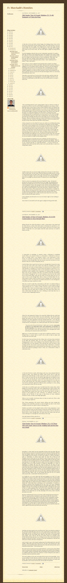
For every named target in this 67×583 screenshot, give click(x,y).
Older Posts (57, 567)
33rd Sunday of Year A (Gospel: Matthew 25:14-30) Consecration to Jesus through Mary (38, 218)
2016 (10, 84)
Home (41, 567)
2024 (10, 35)
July (11, 73)
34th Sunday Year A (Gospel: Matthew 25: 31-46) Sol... (15, 53)
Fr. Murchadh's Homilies (20, 7)
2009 (10, 96)
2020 (10, 41)
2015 (10, 86)
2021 (10, 40)
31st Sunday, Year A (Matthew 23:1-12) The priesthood (15, 66)
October (11, 68)
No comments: (38, 211)
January (11, 83)
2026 (10, 32)
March (11, 80)
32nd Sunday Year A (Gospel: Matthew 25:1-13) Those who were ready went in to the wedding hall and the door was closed (40, 425)
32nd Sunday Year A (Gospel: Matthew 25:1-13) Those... (14, 61)
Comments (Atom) (32, 570)
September (12, 70)
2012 (10, 91)
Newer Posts (25, 567)
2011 (10, 92)
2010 (10, 94)
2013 (10, 89)
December (12, 48)
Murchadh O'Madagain (12, 108)
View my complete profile (12, 110)
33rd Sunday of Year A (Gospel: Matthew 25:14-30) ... (14, 57)
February (12, 81)
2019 (10, 43)
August (11, 71)
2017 (10, 46)
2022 (10, 38)
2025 (10, 33)
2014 (10, 88)
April (11, 78)
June (11, 75)
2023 (10, 36)
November (12, 49)
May (11, 76)
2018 (10, 44)
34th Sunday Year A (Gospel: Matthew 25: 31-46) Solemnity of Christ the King (38, 16)
